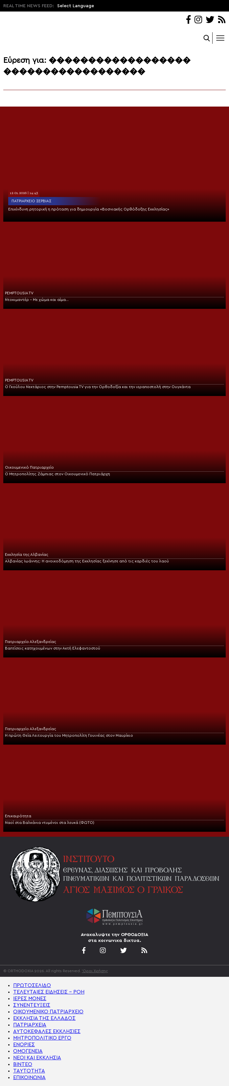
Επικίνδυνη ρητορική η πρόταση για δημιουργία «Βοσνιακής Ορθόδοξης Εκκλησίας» (88, 209)
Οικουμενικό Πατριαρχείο (29, 467)
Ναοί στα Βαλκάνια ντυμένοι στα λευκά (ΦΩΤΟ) (49, 823)
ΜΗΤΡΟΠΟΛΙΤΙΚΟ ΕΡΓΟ (42, 1038)
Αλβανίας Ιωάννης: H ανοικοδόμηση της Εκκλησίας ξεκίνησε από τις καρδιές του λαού (87, 561)
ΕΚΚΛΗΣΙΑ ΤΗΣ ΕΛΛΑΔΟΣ (44, 1018)
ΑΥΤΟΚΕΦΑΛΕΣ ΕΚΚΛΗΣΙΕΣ (46, 1031)
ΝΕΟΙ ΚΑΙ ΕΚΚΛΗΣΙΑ (37, 1057)
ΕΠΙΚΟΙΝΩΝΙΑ (29, 1077)
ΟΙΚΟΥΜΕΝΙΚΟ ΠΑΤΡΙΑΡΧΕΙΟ (48, 1011)
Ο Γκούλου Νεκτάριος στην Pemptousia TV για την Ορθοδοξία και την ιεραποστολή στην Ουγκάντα (98, 387)
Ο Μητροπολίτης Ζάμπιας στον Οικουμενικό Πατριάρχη (57, 474)
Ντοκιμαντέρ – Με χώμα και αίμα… (37, 300)
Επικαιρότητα (18, 816)
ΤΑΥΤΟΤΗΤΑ (29, 1071)
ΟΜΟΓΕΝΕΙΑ (28, 1051)
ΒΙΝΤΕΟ (22, 1064)
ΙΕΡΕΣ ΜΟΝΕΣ (29, 998)
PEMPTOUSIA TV (19, 293)
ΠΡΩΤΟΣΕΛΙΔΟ (32, 985)
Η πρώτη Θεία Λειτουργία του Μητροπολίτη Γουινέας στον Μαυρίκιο (69, 735)
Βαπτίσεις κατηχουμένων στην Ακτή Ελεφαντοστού (52, 648)
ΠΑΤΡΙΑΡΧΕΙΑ (29, 1024)
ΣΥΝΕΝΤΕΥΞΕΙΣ (31, 1005)
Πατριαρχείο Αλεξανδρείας (30, 642)
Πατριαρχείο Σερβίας (31, 201)
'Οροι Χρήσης (95, 971)
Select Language (75, 6)
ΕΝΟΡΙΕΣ (24, 1044)
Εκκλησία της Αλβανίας (26, 554)
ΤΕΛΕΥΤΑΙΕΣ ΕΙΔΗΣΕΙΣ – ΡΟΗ (48, 992)
